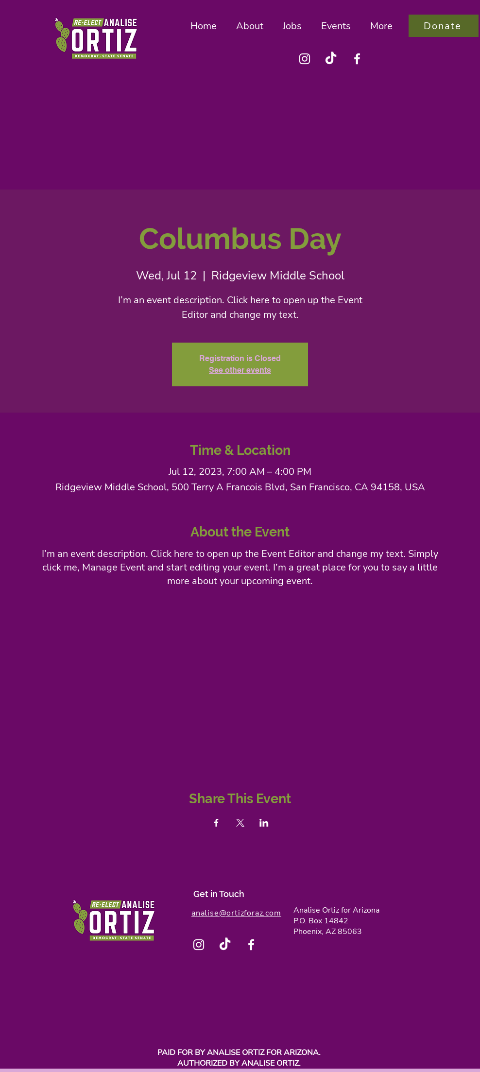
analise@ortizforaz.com (236, 913)
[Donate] (444, 26)
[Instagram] (304, 59)
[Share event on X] (240, 823)
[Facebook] (357, 59)
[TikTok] (331, 59)
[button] (249, 26)
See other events (240, 370)
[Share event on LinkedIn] (264, 823)
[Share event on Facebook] (216, 823)
